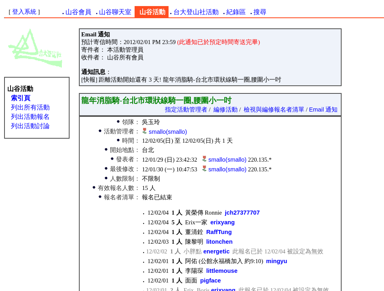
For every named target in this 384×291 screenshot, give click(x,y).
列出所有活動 (30, 107)
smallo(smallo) (168, 132)
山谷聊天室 (115, 11)
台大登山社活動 (196, 11)
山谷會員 (78, 11)
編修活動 (225, 109)
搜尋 (259, 11)
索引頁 (20, 98)
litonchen (219, 241)
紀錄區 (236, 11)
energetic (216, 251)
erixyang (222, 222)
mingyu (276, 261)
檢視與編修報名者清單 (274, 109)
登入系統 (24, 11)
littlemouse (221, 271)
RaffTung (219, 232)
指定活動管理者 (186, 109)
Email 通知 (323, 109)
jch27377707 (242, 212)
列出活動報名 (30, 116)
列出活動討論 (30, 125)
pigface (210, 280)
